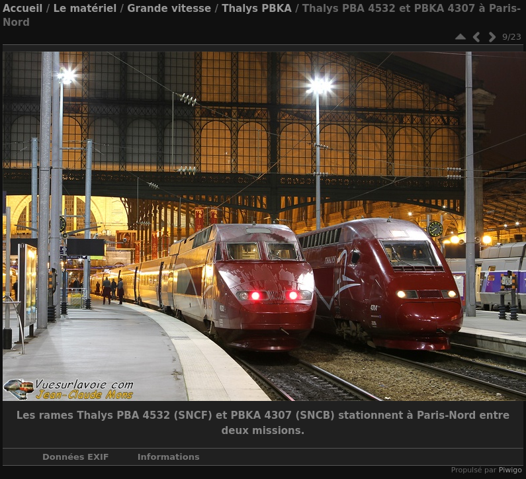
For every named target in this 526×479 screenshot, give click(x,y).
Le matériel (84, 9)
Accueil (23, 9)
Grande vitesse (169, 9)
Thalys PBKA (257, 9)
